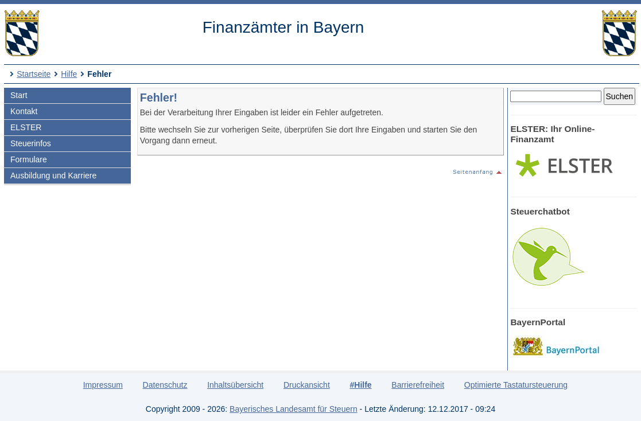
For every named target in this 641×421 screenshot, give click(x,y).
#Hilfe (360, 384)
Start (19, 95)
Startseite (33, 74)
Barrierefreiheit (417, 384)
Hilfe (69, 74)
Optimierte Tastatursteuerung (516, 384)
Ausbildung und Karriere (53, 175)
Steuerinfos (30, 143)
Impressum (103, 384)
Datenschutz (165, 384)
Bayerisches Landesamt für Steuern (294, 409)
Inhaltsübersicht (235, 384)
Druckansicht (306, 384)
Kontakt (23, 111)
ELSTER (25, 127)
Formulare (28, 159)
